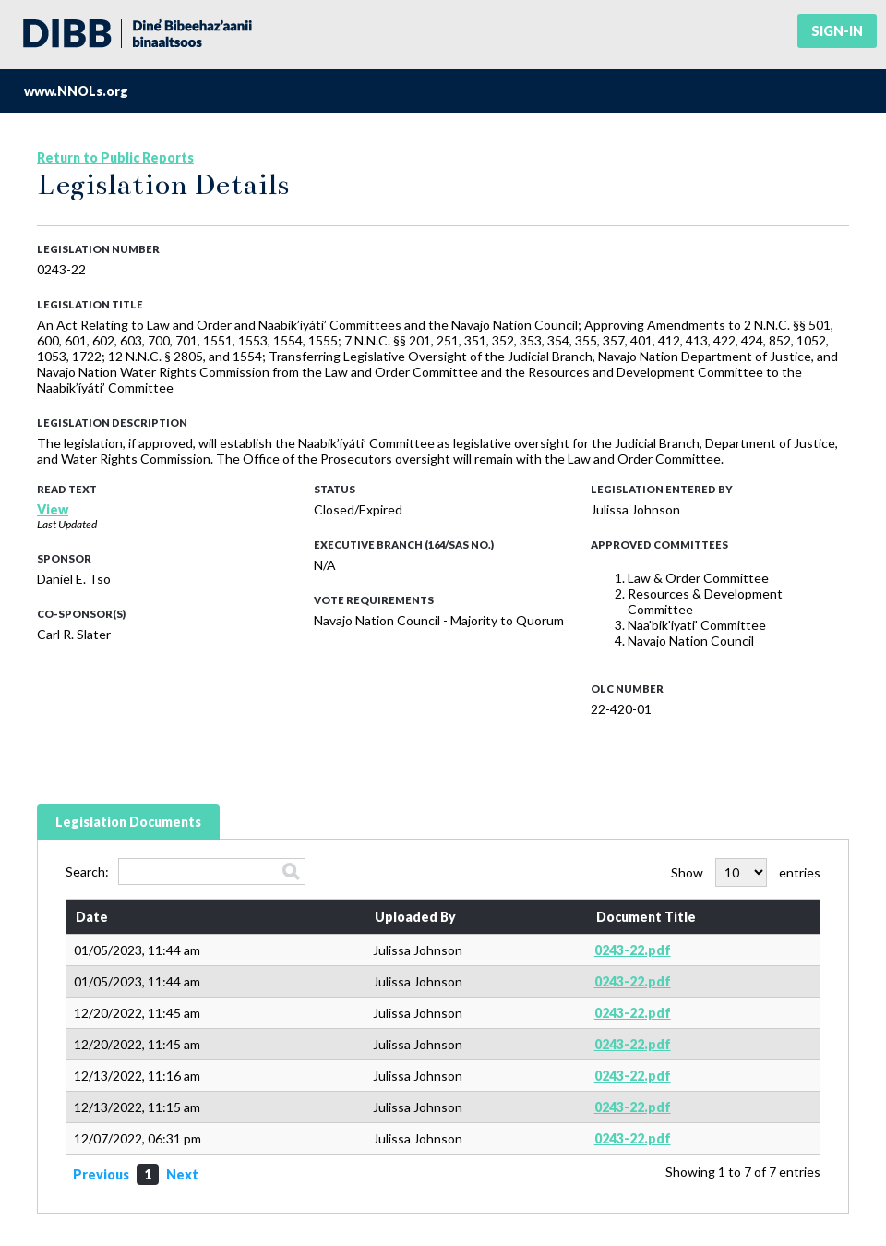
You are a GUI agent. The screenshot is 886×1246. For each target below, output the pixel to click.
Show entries (745, 872)
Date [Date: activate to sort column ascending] (92, 917)
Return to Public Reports (115, 157)
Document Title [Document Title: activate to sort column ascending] (646, 917)
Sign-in (837, 31)
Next (182, 1174)
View (52, 509)
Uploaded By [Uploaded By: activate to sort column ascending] (415, 917)
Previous (101, 1174)
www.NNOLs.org (76, 91)
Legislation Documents (128, 821)
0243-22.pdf (632, 950)
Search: (185, 871)
